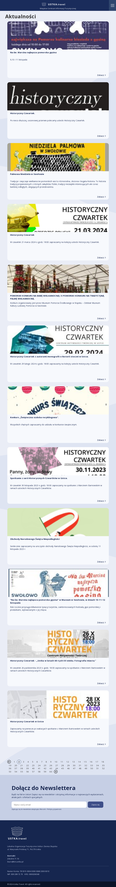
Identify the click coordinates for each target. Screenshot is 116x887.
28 (62, 765)
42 (45, 768)
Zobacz (101, 75)
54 (16, 771)
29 (68, 765)
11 (62, 761)
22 (27, 765)
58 (39, 771)
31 (80, 765)
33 (91, 765)
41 (39, 768)
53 (10, 771)
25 (45, 765)
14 (79, 761)
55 (21, 771)
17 (97, 761)
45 (62, 768)
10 (56, 761)
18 (102, 761)
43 (50, 768)
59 (45, 771)
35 (103, 765)
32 (86, 765)
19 (10, 765)
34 (97, 765)
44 (56, 768)
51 (97, 768)
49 (86, 768)
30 (74, 765)
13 (73, 761)
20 (16, 765)
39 (27, 768)
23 (33, 765)
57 (33, 771)
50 (91, 768)
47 (74, 768)
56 (27, 771)
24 (39, 765)
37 (16, 768)
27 (56, 765)
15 (85, 761)
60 (50, 771)
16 (91, 761)
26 (50, 765)
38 (21, 768)
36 (10, 768)
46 (68, 768)
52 (103, 768)
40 (33, 768)
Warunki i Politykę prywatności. (51, 809)
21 (21, 765)
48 (80, 768)
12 (67, 761)
